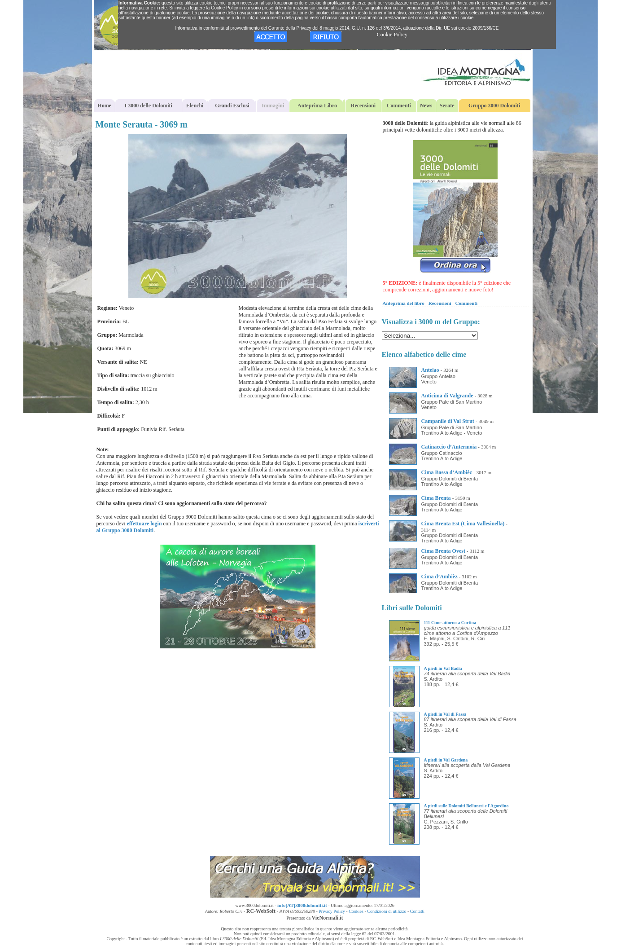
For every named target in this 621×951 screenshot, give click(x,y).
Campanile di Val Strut (447, 421)
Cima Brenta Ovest (443, 551)
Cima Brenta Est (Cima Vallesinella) (463, 523)
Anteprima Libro (317, 105)
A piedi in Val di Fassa (445, 714)
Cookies (356, 911)
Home (104, 105)
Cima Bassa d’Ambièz (446, 472)
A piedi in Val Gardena (446, 759)
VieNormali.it (327, 918)
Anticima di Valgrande (447, 395)
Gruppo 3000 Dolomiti (494, 105)
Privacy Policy (332, 911)
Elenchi (195, 105)
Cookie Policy (392, 34)
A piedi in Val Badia (443, 668)
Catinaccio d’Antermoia (449, 447)
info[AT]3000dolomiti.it (302, 905)
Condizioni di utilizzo (386, 911)
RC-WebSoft (261, 911)
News (426, 105)
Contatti (417, 911)
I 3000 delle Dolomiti (148, 105)
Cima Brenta (436, 498)
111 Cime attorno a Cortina (450, 622)
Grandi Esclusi (232, 105)
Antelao (430, 370)
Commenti (399, 105)
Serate (447, 105)
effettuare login (144, 523)
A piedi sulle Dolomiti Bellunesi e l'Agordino (466, 805)
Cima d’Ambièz (439, 576)
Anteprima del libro (403, 303)
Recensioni (363, 105)
